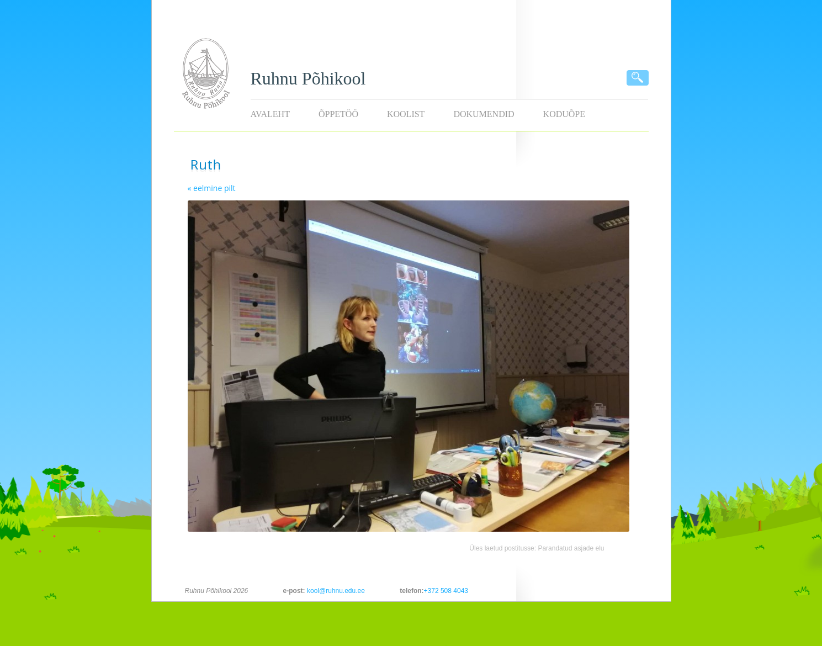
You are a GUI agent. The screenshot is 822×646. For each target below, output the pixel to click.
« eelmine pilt (212, 188)
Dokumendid (483, 114)
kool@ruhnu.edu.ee (336, 591)
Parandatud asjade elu (571, 548)
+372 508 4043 (446, 591)
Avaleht (270, 114)
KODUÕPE (564, 114)
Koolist (406, 114)
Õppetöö (338, 114)
